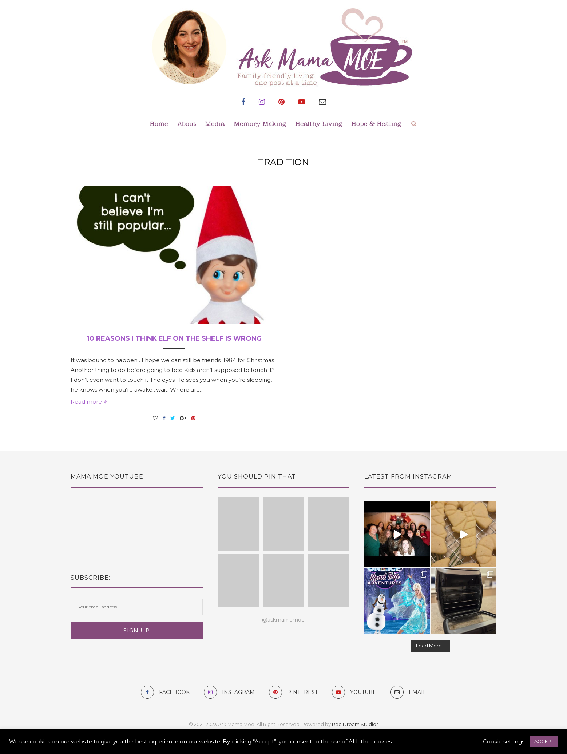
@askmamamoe (283, 619)
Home (159, 124)
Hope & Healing (376, 124)
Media (215, 124)
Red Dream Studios (355, 724)
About (186, 124)
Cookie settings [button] (503, 741)
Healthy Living (318, 124)
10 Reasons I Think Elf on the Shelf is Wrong (174, 338)
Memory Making (260, 124)
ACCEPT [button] (544, 741)
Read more (89, 401)
